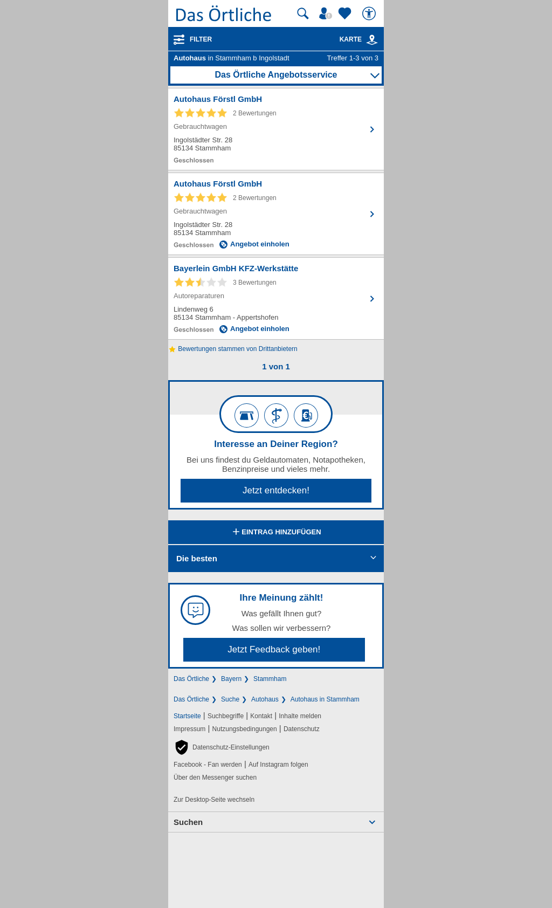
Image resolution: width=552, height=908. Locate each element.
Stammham (269, 679)
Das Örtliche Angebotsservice (276, 74)
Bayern (231, 679)
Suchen (188, 822)
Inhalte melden (300, 716)
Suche (230, 699)
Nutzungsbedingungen (244, 729)
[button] (222, 747)
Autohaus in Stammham (325, 699)
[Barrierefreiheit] (370, 13)
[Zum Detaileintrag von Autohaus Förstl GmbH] (276, 129)
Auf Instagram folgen (278, 764)
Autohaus (265, 699)
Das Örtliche (191, 679)
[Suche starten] (303, 13)
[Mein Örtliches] (327, 13)
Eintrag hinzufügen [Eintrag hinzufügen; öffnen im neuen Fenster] (276, 532)
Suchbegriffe (226, 716)
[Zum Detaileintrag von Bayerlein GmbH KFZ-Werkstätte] (276, 298)
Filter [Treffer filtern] (201, 39)
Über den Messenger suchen (215, 777)
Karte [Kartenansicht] (359, 39)
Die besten (196, 558)
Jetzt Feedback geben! (273, 649)
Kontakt (261, 716)
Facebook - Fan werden (208, 764)
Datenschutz (302, 729)
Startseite (187, 716)
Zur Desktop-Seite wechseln (214, 799)
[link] (371, 39)
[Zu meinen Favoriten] (346, 13)
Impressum (189, 729)
